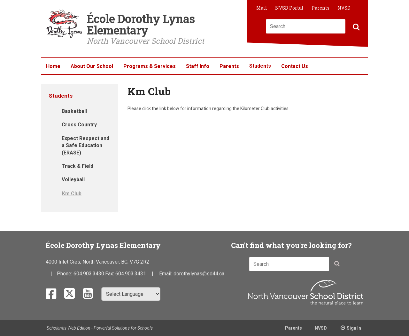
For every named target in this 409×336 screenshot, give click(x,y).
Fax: (110, 274)
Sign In (354, 328)
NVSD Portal (289, 8)
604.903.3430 (88, 274)
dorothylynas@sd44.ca (199, 274)
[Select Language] (130, 294)
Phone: (65, 274)
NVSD (344, 8)
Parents (320, 8)
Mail (261, 8)
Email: (166, 274)
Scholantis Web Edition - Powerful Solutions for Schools (100, 328)
